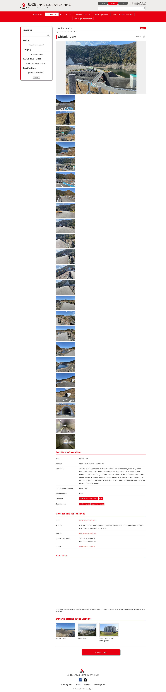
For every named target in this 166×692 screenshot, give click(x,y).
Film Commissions (83, 14)
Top (57, 32)
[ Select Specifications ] (36, 73)
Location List (52, 14)
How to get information (83, 19)
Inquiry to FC (102, 652)
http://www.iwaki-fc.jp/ (87, 533)
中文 (123, 3)
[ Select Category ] (36, 54)
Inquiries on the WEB (87, 546)
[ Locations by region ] (36, 45)
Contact (87, 685)
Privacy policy (99, 685)
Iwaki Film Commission (88, 520)
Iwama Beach (87, 631)
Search (36, 77)
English (112, 3)
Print (143, 28)
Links (78, 685)
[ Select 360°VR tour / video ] (36, 63)
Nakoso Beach (65, 631)
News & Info (38, 14)
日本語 (103, 3)
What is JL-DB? (66, 685)
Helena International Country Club (109, 632)
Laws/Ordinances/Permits (122, 14)
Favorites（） (66, 14)
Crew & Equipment (101, 14)
